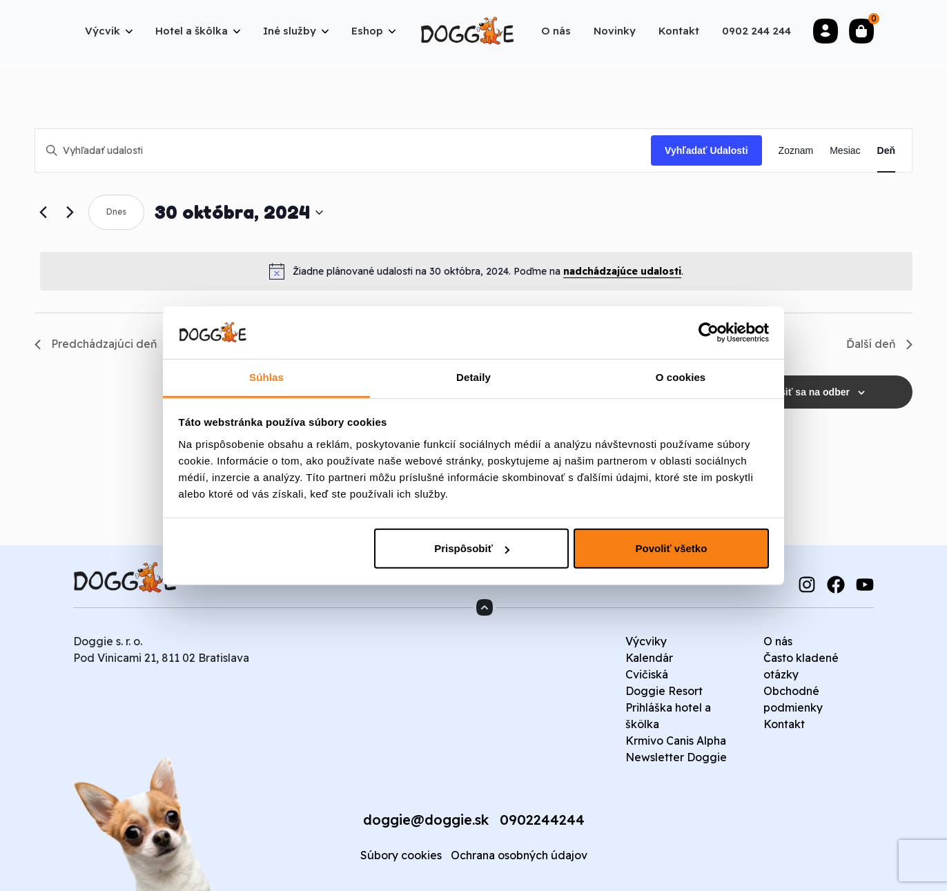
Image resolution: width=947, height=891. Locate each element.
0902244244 (542, 819)
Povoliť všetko (671, 548)
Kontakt (784, 724)
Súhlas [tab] (266, 377)
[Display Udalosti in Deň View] (886, 151)
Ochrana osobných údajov (519, 855)
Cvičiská (646, 674)
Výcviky (646, 641)
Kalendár (649, 658)
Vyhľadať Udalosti (706, 150)
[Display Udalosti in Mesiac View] (845, 151)
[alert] (476, 271)
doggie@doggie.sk (426, 819)
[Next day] (69, 212)
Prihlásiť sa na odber (801, 392)
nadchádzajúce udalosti (622, 271)
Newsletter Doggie (676, 757)
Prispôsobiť (471, 548)
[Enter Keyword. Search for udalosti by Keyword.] (343, 151)
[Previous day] (43, 212)
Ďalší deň (879, 344)
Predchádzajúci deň (96, 344)
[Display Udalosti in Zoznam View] (796, 151)
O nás (777, 641)
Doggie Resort (664, 691)
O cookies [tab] (681, 377)
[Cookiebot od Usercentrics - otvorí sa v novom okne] (708, 332)
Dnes (116, 211)
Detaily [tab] (473, 377)
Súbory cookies (401, 855)
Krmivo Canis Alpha (675, 740)
